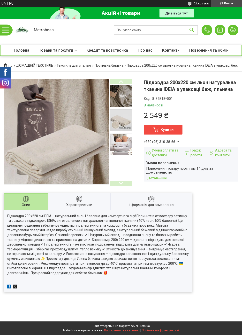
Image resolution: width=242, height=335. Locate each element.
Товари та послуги (56, 50)
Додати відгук (233, 30)
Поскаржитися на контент (122, 330)
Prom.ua (144, 326)
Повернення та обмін (208, 50)
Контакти (171, 50)
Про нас (145, 50)
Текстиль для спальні (74, 65)
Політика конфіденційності (160, 330)
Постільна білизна (109, 65)
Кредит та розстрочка (107, 50)
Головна (21, 50)
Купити (167, 129)
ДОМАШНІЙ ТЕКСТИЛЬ (34, 65)
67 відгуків (201, 3)
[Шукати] (191, 30)
